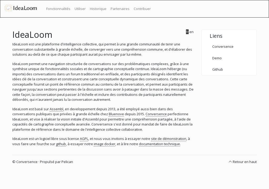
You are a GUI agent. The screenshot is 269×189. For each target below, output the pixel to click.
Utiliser (80, 8)
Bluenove (116, 114)
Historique (98, 8)
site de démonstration (168, 138)
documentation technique (159, 143)
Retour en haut (245, 161)
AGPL (84, 138)
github (61, 143)
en (191, 31)
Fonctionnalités (58, 8)
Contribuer (142, 8)
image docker (104, 143)
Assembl (56, 109)
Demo (217, 58)
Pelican (67, 161)
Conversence (156, 114)
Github (217, 69)
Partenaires (120, 8)
